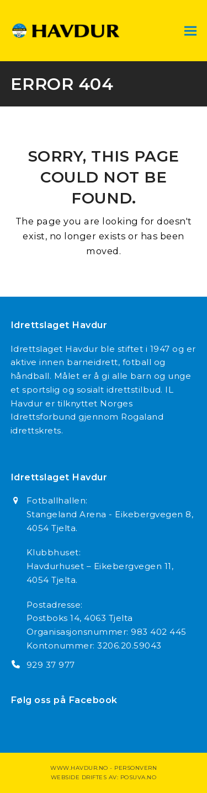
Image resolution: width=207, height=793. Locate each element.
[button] (190, 30)
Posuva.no (138, 777)
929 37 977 (50, 665)
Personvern (135, 767)
